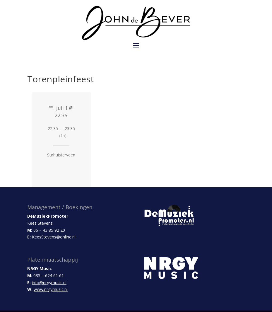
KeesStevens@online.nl (54, 237)
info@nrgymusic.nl (49, 282)
